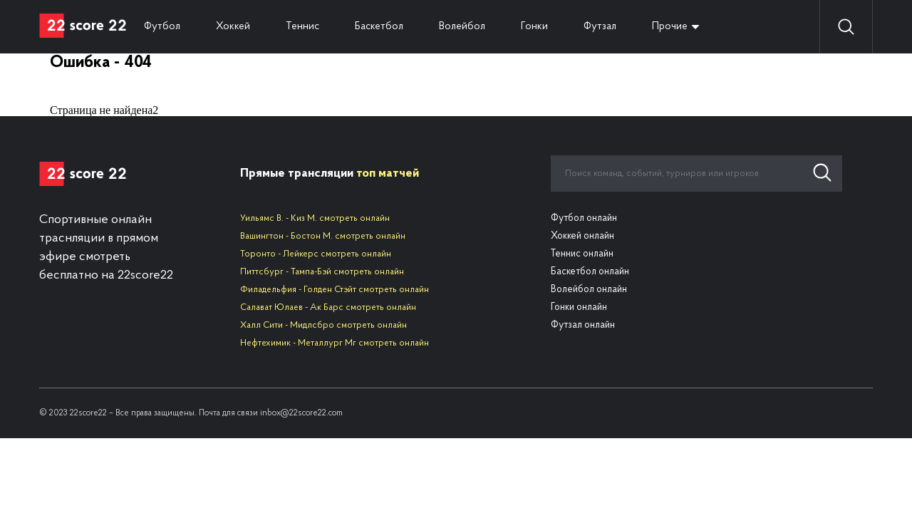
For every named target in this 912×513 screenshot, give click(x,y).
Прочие (670, 26)
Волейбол (462, 26)
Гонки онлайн (579, 307)
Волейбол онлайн (589, 289)
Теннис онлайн (582, 254)
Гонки (534, 26)
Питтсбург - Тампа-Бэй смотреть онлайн (322, 271)
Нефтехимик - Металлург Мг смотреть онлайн (334, 343)
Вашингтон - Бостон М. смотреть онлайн (322, 236)
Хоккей (233, 26)
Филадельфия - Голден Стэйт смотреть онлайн (334, 289)
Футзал (600, 26)
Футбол (162, 26)
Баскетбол (379, 26)
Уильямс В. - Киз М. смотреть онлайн (315, 218)
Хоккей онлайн (582, 236)
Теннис (302, 26)
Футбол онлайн (584, 218)
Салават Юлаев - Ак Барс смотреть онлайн (328, 307)
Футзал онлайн (583, 325)
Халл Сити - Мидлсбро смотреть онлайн (323, 325)
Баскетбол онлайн (590, 271)
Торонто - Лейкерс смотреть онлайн (315, 254)
